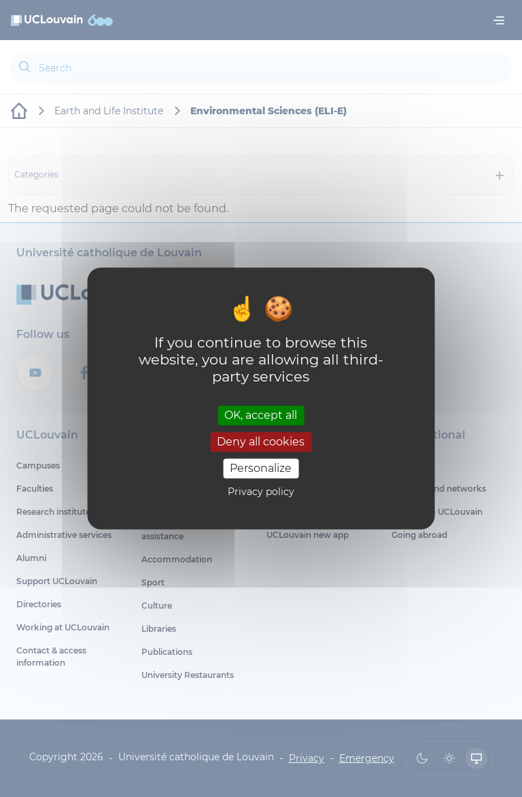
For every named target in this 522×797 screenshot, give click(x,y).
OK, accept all (260, 415)
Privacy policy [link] (261, 492)
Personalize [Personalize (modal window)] (261, 468)
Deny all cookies (260, 441)
